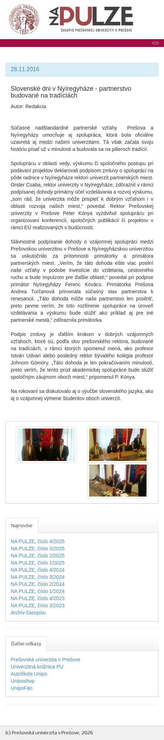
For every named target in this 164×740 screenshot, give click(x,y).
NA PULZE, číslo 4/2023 (38, 598)
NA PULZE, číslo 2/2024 (38, 584)
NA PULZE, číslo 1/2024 (38, 591)
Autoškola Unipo (29, 674)
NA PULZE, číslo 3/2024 (38, 577)
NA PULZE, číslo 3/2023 (38, 605)
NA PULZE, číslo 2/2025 (38, 555)
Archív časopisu (28, 612)
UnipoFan (21, 688)
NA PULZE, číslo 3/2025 (38, 548)
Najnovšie (21, 525)
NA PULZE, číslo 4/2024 (38, 570)
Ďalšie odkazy (26, 643)
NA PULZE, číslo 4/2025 (38, 541)
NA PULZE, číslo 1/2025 (38, 563)
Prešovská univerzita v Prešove (45, 659)
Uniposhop (23, 681)
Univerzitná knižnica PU (37, 667)
